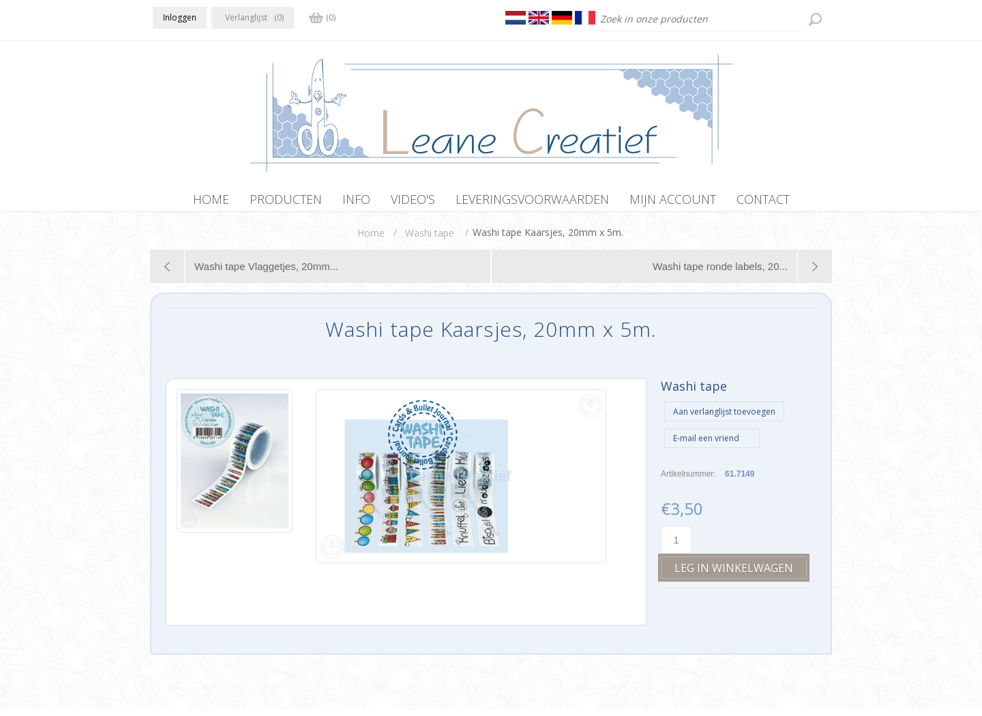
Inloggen (179, 17)
